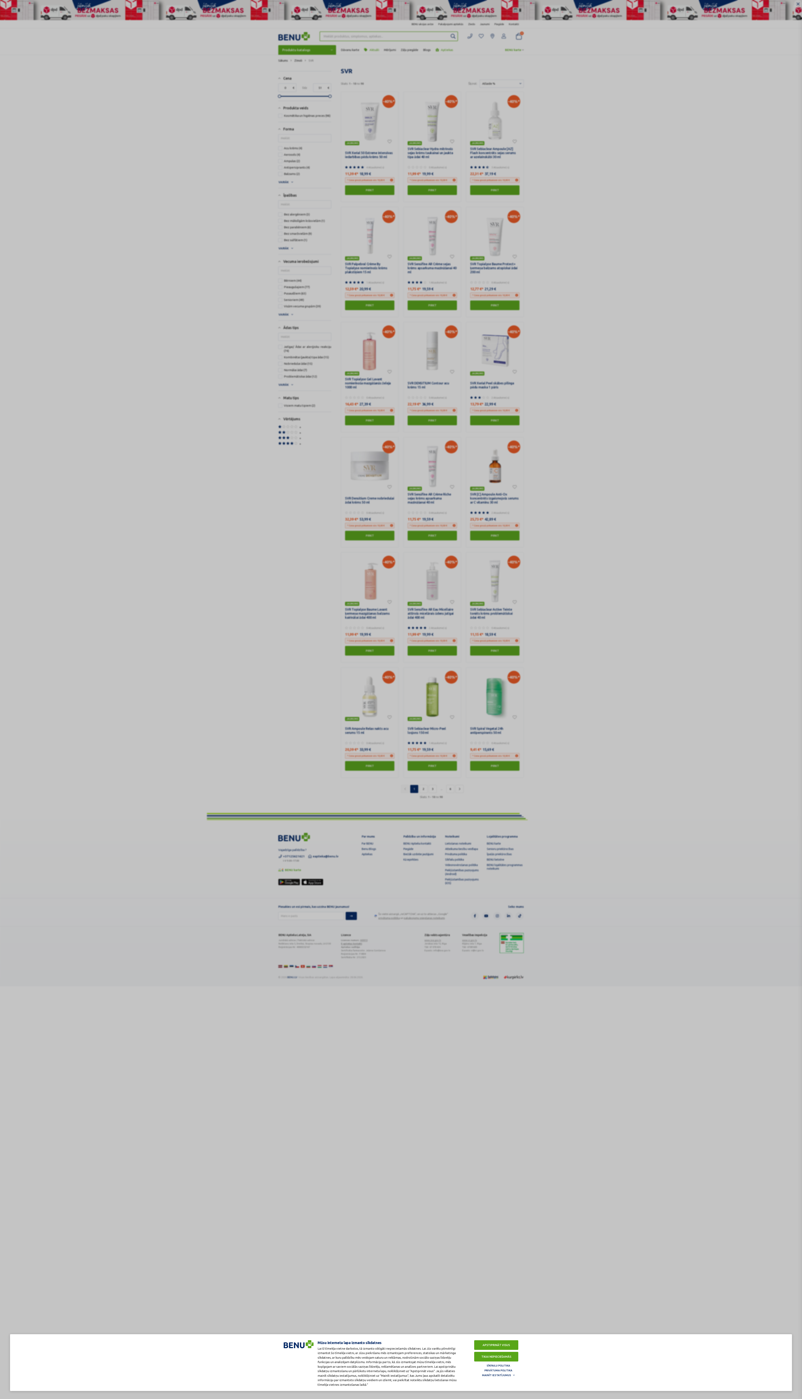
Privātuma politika (498, 1370)
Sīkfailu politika (498, 1365)
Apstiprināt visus (496, 1345)
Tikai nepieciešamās (496, 1356)
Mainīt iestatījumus (496, 1375)
